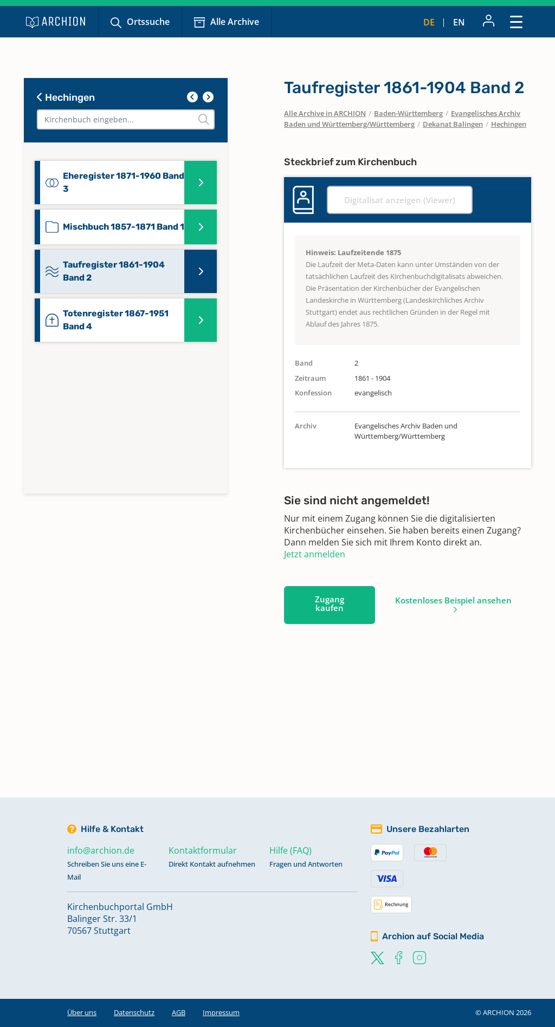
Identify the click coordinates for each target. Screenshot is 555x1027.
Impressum (221, 1012)
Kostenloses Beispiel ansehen (453, 600)
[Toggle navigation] (516, 21)
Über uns (81, 1012)
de (429, 22)
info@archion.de (100, 850)
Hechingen (66, 97)
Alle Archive (234, 22)
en (459, 22)
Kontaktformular (203, 850)
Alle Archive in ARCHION (325, 113)
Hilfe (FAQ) (290, 850)
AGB (178, 1012)
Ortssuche (148, 22)
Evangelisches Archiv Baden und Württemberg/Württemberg (402, 118)
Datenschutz (134, 1012)
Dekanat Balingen (453, 124)
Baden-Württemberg (408, 113)
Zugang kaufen (329, 603)
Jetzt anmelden (314, 554)
